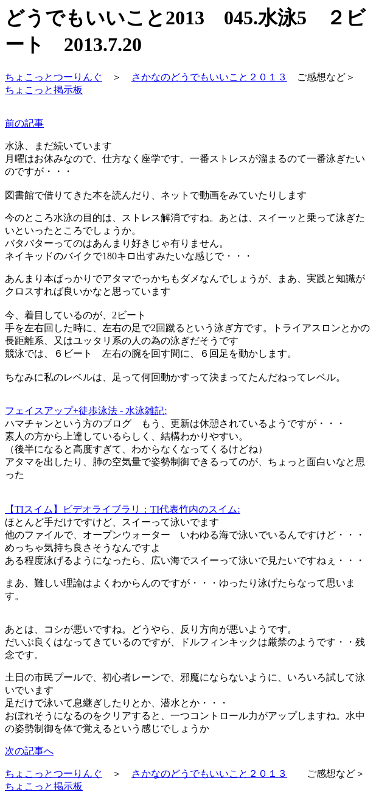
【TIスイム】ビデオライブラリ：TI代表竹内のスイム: (122, 509)
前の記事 (24, 123)
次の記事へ (29, 751)
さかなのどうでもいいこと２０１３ (209, 77)
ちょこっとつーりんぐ (53, 77)
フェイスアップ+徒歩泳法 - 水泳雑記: (86, 410)
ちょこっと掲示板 (44, 90)
